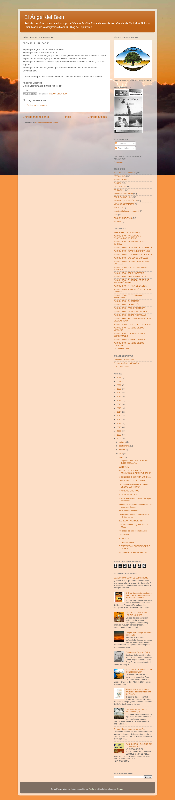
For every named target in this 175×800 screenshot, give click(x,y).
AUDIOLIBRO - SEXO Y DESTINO (129, 273)
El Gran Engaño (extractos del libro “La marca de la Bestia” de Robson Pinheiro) (139, 595)
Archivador (118, 162)
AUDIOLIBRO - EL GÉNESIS (126, 301)
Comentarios (122, 148)
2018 (119, 397)
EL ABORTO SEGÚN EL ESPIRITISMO (131, 578)
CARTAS (118, 183)
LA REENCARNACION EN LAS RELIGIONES (137, 614)
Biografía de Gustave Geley (138, 652)
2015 (119, 408)
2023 (119, 377)
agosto (122, 450)
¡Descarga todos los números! (127, 232)
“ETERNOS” (124, 538)
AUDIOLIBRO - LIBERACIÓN (126, 304)
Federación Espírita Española (126, 363)
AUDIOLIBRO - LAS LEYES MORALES (131, 258)
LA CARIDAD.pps (121, 349)
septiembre (124, 446)
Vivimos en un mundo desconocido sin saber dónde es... (135, 506)
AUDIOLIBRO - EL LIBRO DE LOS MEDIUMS (139, 745)
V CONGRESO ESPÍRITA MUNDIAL (135, 477)
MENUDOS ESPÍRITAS (124, 204)
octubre (122, 442)
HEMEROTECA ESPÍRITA (125, 201)
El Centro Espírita (126, 542)
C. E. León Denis (121, 367)
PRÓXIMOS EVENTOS (129, 491)
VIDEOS (117, 221)
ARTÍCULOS (119, 176)
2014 (119, 412)
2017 (119, 400)
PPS (116, 214)
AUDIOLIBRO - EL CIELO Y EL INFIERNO (132, 324)
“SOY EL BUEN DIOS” (128, 495)
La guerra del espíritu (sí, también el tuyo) (136, 710)
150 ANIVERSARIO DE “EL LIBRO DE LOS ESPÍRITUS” (134, 485)
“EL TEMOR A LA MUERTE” (131, 521)
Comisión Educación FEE (125, 360)
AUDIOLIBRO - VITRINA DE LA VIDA (130, 286)
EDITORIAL (119, 190)
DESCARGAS (120, 187)
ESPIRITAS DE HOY (123, 197)
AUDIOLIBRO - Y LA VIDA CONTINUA (130, 311)
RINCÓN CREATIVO (57, 94)
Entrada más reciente (36, 116)
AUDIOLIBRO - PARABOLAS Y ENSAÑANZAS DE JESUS (127, 237)
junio (121, 457)
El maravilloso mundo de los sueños (129, 729)
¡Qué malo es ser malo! (129, 511)
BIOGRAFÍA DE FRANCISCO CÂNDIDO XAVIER (139, 671)
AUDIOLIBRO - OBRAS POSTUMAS (130, 315)
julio (121, 453)
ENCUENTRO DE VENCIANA (132, 481)
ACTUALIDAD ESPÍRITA (125, 173)
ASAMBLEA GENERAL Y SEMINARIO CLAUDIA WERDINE (135, 472)
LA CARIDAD (124, 535)
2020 (119, 389)
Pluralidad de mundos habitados (133, 531)
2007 (119, 439)
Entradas (120, 143)
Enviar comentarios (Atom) (47, 123)
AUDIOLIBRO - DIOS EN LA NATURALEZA (133, 254)
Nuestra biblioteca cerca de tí (126, 211)
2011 (119, 423)
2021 (119, 385)
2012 (119, 420)
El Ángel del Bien (44, 17)
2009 (119, 431)
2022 (119, 381)
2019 (119, 393)
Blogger (120, 789)
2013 (119, 416)
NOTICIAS (118, 208)
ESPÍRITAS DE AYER (123, 194)
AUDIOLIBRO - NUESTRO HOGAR (129, 339)
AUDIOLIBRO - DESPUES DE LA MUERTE (133, 247)
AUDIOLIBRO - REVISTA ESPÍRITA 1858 (132, 251)
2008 (119, 435)
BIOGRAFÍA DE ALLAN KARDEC (133, 552)
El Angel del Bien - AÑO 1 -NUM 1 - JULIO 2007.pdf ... (134, 462)
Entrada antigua (97, 116)
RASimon (93, 789)
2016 (119, 404)
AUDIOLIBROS (120, 180)
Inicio (68, 116)
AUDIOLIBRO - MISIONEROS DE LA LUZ (132, 276)
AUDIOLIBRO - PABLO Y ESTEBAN (129, 308)
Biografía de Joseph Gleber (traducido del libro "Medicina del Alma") (138, 691)
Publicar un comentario (36, 105)
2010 (119, 427)
